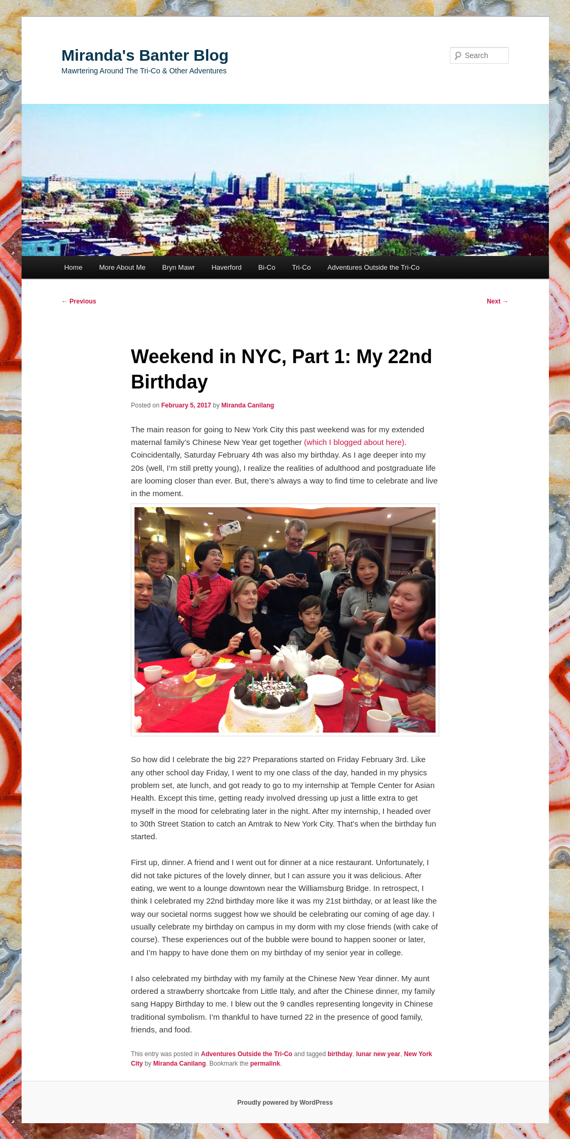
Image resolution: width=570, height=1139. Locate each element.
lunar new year (378, 1054)
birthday (339, 1054)
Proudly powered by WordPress (285, 1102)
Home (73, 267)
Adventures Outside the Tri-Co (373, 267)
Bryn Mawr (178, 267)
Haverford (226, 267)
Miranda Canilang (247, 405)
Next (497, 301)
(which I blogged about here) (354, 442)
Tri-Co (301, 267)
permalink (265, 1063)
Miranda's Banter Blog (145, 55)
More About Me (122, 267)
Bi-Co (267, 267)
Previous (79, 301)
